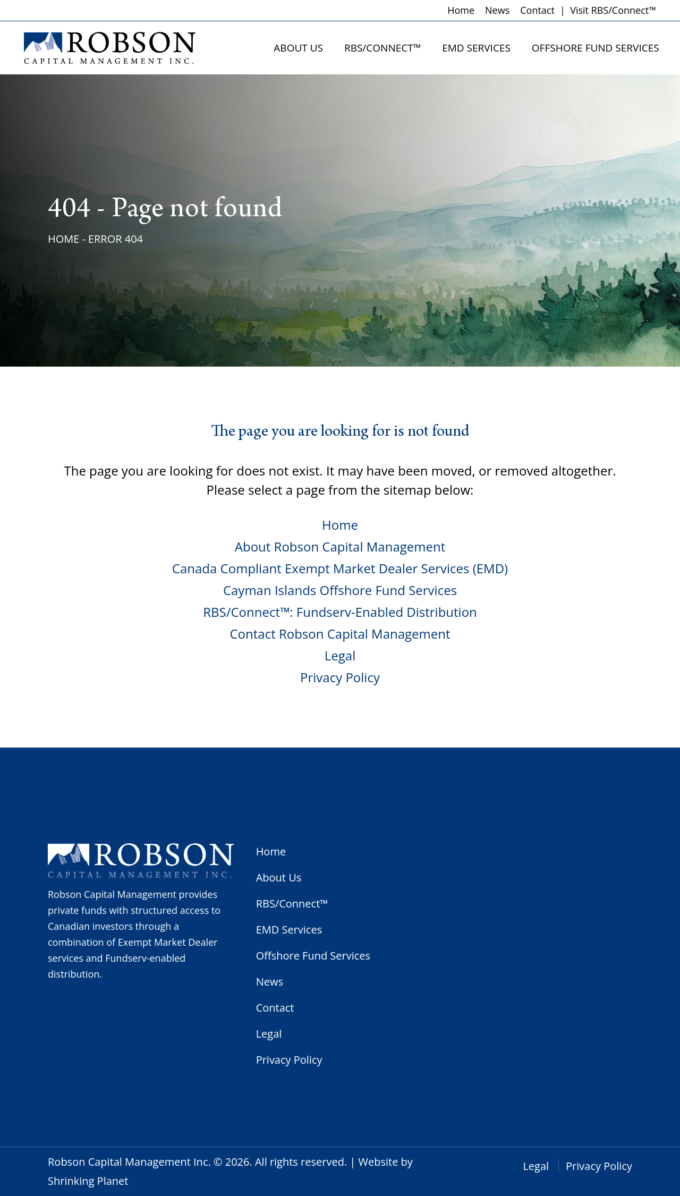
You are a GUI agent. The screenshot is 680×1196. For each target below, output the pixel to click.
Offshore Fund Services (313, 955)
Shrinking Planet (88, 1181)
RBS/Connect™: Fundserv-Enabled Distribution (340, 612)
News (497, 10)
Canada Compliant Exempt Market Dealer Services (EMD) (340, 568)
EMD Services (289, 929)
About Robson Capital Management (340, 546)
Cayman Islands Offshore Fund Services (340, 590)
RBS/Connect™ (292, 903)
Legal (340, 655)
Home (460, 10)
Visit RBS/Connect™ (613, 10)
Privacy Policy (340, 677)
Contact (537, 10)
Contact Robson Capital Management (340, 633)
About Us (279, 877)
